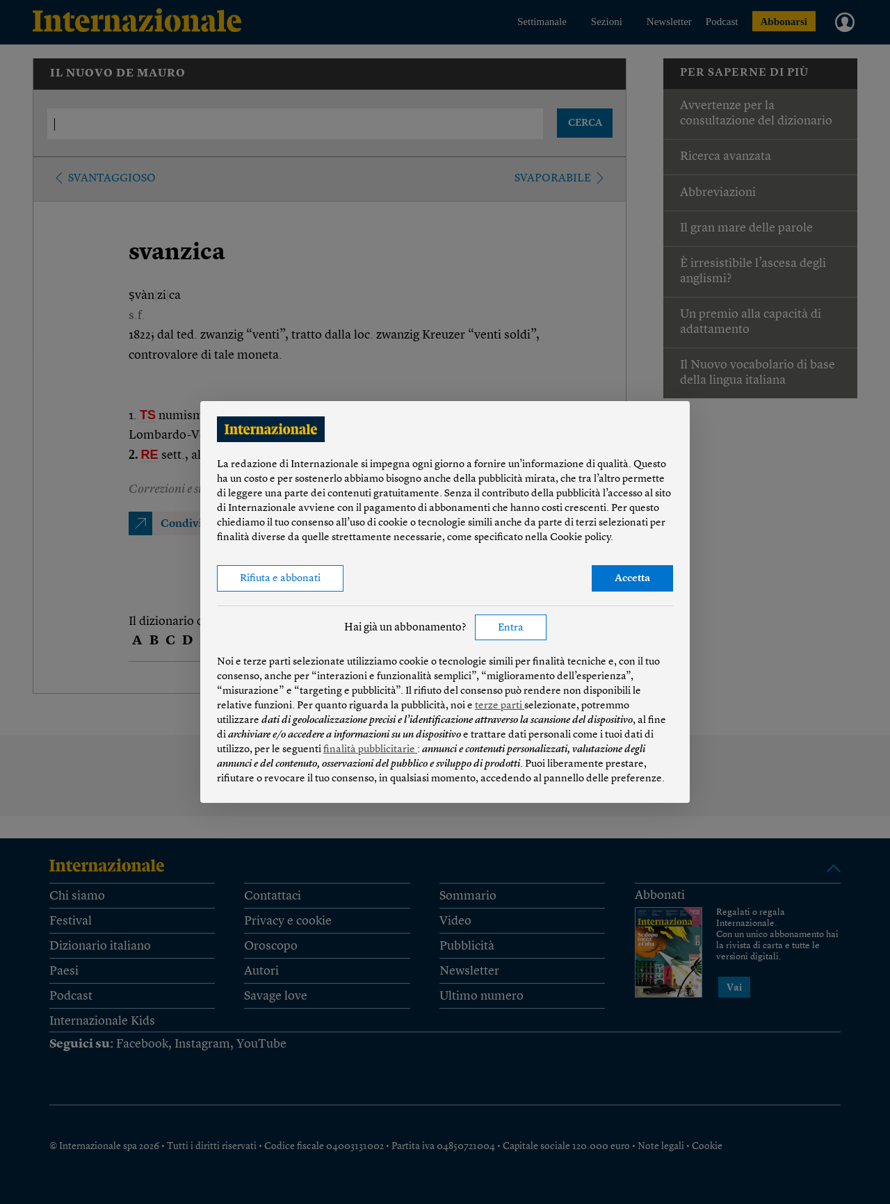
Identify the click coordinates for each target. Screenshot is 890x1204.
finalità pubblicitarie (370, 750)
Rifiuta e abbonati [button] (280, 578)
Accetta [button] (632, 578)
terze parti (499, 706)
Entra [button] (511, 628)
